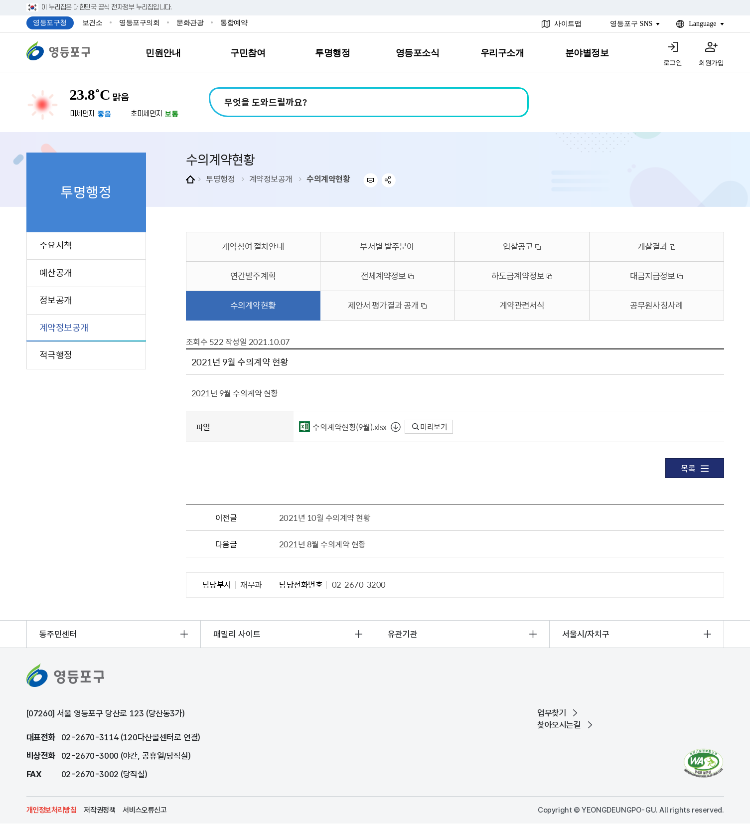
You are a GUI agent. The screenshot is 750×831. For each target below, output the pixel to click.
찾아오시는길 (559, 725)
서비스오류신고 (144, 810)
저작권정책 (99, 810)
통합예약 (233, 22)
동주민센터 (58, 634)
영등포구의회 (139, 22)
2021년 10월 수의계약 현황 (325, 517)
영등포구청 (50, 22)
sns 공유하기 (389, 180)
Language (702, 23)
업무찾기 (551, 713)
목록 (694, 468)
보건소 (92, 22)
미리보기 (430, 426)
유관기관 (403, 634)
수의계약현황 (328, 178)
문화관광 (189, 22)
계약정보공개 (271, 178)
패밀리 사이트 (237, 634)
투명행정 (220, 178)
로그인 (672, 62)
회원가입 (711, 62)
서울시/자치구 (585, 634)
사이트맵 (567, 23)
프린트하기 (370, 180)
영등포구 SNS (631, 23)
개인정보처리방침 (51, 810)
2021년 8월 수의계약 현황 (322, 544)
